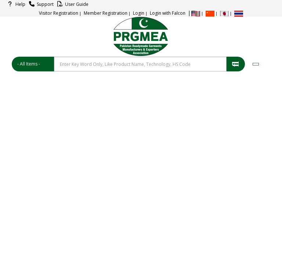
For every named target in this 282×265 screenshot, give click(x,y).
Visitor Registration (58, 13)
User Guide (71, 4)
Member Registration (105, 13)
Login (138, 13)
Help (15, 4)
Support (40, 4)
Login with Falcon (167, 13)
